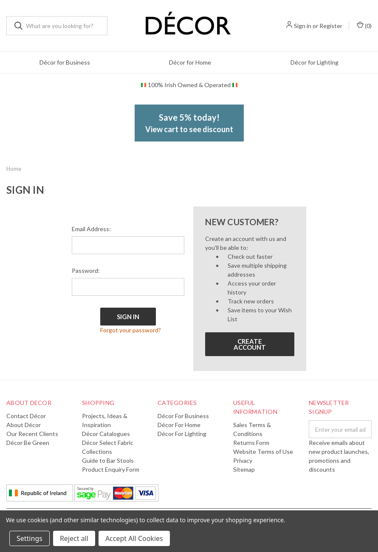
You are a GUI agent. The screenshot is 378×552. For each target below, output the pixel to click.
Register (330, 25)
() (364, 25)
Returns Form (251, 442)
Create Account (250, 344)
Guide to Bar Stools (108, 460)
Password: (86, 270)
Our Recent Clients (32, 433)
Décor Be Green (27, 442)
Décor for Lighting (315, 62)
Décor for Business (64, 62)
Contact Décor (26, 415)
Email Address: (91, 228)
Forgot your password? (130, 330)
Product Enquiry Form (110, 469)
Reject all (74, 538)
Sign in (302, 25)
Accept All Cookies (134, 538)
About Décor (23, 424)
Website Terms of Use (263, 451)
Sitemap (244, 469)
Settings (29, 538)
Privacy (242, 460)
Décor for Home (190, 62)
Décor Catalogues (106, 433)
